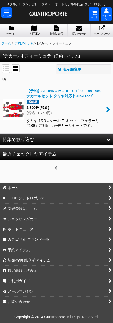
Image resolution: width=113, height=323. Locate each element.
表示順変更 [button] (69, 69)
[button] (6, 12)
